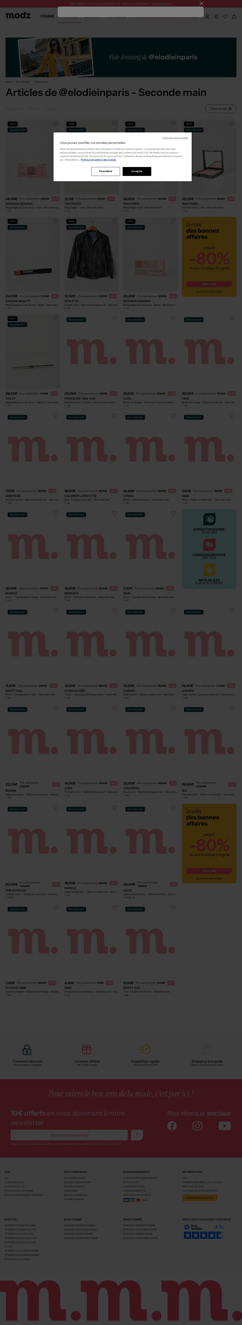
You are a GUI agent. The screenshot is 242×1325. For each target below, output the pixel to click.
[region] (123, 156)
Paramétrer (105, 171)
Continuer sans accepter (175, 137)
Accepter (136, 171)
